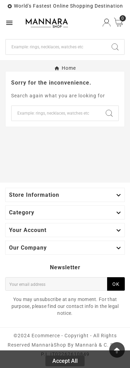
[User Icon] (107, 23)
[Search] (56, 47)
